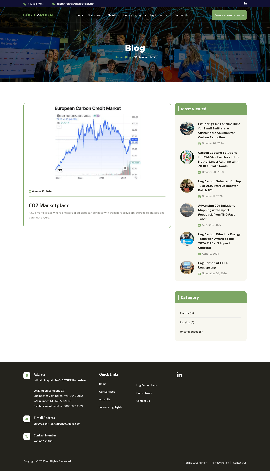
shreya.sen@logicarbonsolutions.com (57, 423)
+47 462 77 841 (36, 3)
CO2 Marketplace (49, 205)
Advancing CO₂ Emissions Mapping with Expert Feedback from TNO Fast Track (216, 212)
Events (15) (187, 313)
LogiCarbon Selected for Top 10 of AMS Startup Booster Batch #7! (219, 185)
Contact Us (181, 15)
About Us (113, 15)
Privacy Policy (220, 462)
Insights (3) (187, 322)
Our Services (95, 15)
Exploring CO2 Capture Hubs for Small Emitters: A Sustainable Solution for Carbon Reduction (219, 130)
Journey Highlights (134, 15)
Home (80, 15)
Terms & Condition (195, 462)
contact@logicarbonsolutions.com (75, 3)
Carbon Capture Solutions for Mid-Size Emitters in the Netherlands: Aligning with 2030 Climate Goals (218, 159)
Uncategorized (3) (191, 331)
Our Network (144, 393)
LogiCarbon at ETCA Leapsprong (213, 265)
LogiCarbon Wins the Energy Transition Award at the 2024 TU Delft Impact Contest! (219, 240)
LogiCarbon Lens (160, 15)
